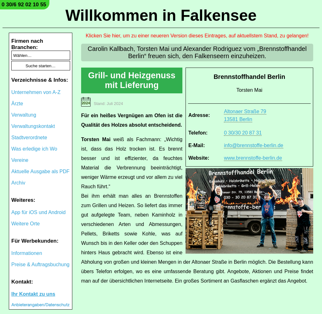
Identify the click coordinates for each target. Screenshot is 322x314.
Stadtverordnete (29, 137)
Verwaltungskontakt (33, 126)
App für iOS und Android (38, 212)
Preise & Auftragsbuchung (40, 264)
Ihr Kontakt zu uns (33, 294)
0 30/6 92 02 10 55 (24, 5)
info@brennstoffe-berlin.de (253, 145)
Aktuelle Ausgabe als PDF (40, 171)
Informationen (26, 253)
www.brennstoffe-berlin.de (253, 158)
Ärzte (17, 103)
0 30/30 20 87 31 (243, 132)
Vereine (19, 160)
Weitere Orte (25, 223)
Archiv (18, 182)
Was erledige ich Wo (34, 148)
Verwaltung (23, 115)
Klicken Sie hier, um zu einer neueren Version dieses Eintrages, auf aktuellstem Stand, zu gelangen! (197, 35)
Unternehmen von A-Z (36, 92)
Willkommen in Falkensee (161, 15)
